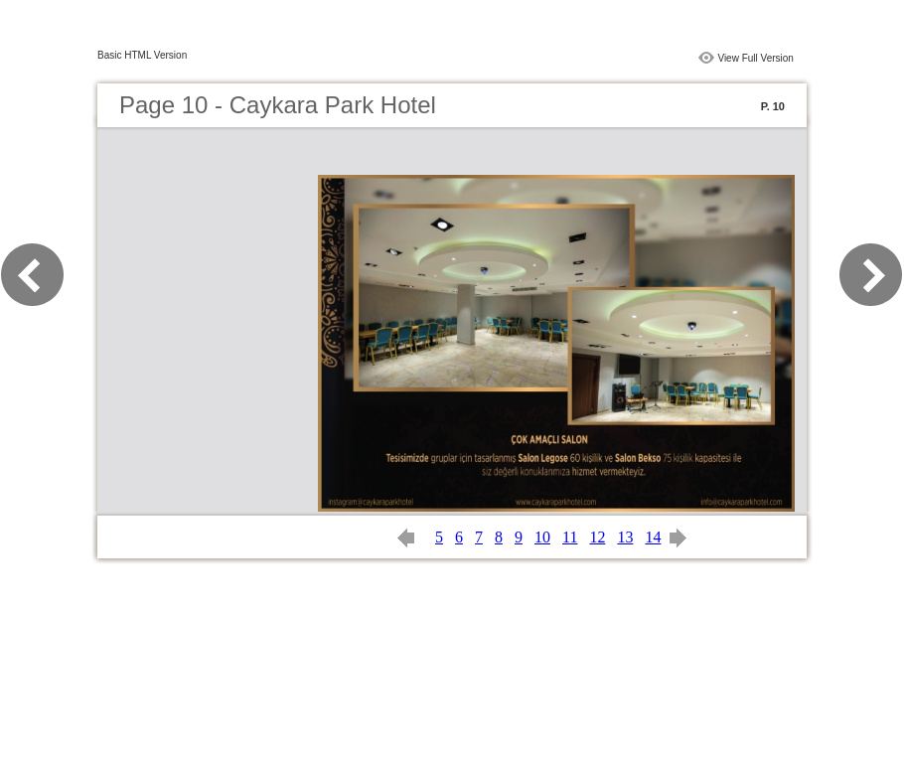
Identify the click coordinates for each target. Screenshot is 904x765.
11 (569, 537)
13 (625, 537)
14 (653, 537)
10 (542, 537)
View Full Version (755, 58)
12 (597, 537)
